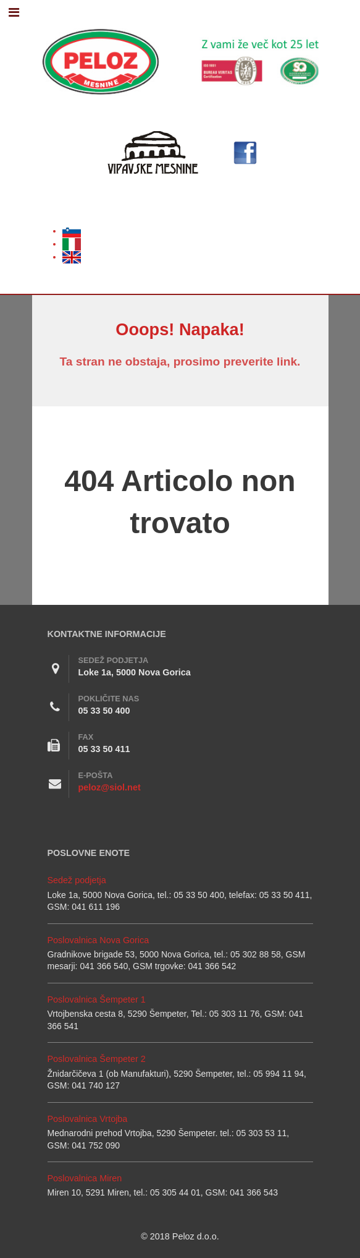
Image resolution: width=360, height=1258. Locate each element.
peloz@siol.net (109, 787)
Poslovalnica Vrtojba (88, 1119)
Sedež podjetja (77, 880)
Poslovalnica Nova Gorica (98, 940)
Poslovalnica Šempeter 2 (97, 1059)
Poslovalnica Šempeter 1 (97, 999)
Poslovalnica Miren (85, 1178)
